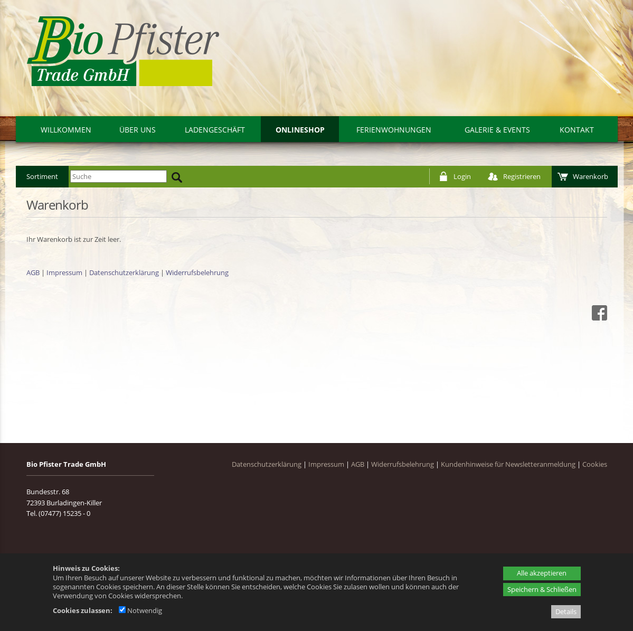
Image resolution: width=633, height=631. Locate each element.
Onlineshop (300, 130)
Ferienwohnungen (393, 130)
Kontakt (577, 130)
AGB (33, 272)
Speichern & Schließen (542, 589)
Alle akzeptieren (541, 573)
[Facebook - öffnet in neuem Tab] (598, 318)
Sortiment (42, 176)
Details (566, 611)
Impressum (64, 272)
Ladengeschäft (215, 130)
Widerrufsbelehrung (197, 272)
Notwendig (140, 610)
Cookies (594, 464)
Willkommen (66, 130)
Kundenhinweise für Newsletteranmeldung (508, 464)
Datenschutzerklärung (124, 272)
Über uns (137, 130)
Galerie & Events (497, 130)
